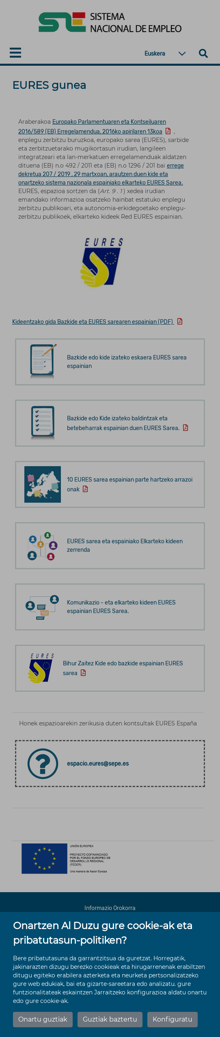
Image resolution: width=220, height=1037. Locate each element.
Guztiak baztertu (110, 1019)
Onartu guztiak (42, 1019)
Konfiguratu (172, 1019)
